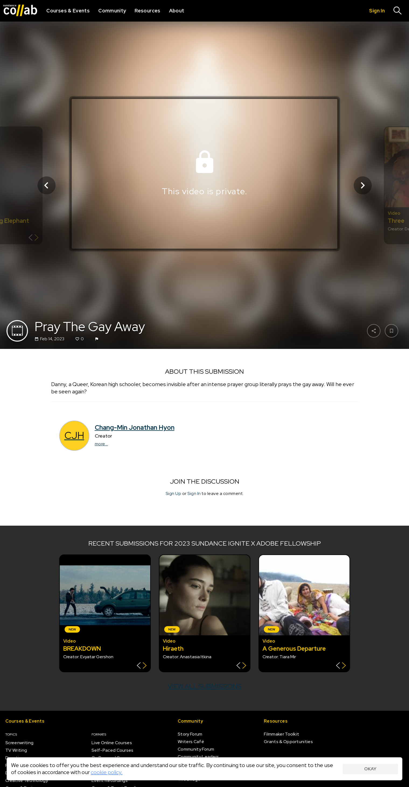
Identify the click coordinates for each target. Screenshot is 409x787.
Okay (370, 769)
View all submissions (204, 686)
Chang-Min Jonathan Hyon (134, 428)
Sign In (194, 493)
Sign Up (173, 493)
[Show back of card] (34, 238)
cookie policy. (107, 772)
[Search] (397, 11)
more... (101, 444)
